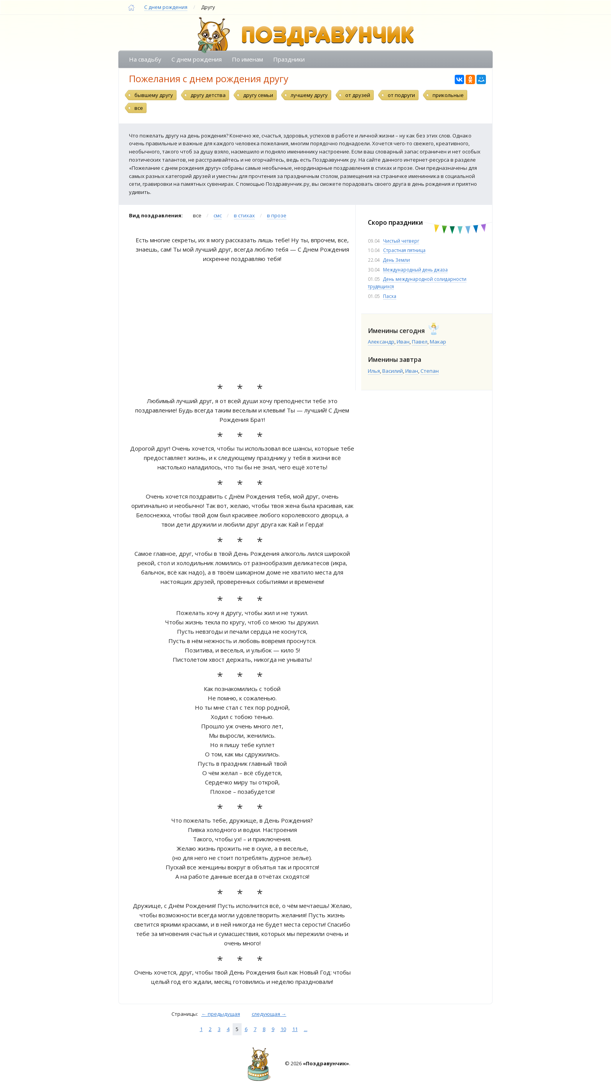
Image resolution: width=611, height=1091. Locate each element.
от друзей (357, 95)
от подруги (401, 95)
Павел (419, 341)
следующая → (269, 1013)
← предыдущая (220, 1013)
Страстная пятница (404, 250)
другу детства (208, 95)
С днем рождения (165, 7)
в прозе (276, 215)
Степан (429, 370)
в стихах (244, 215)
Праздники (289, 59)
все (138, 107)
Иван (403, 341)
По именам (247, 59)
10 (283, 1029)
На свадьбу (145, 59)
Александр (381, 341)
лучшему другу (309, 95)
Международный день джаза (415, 269)
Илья (374, 370)
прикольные (448, 95)
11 (295, 1029)
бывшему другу (153, 95)
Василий (392, 370)
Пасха (389, 296)
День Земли (396, 260)
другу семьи (258, 95)
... (305, 1029)
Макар (438, 341)
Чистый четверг (401, 241)
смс (218, 215)
